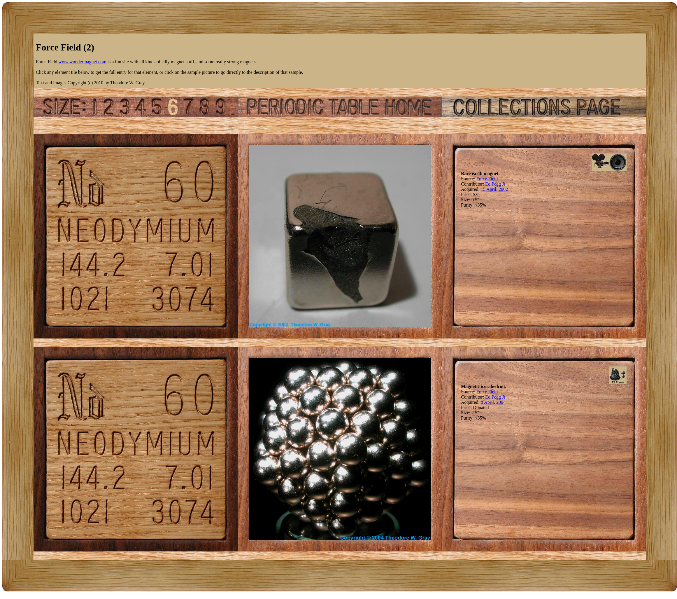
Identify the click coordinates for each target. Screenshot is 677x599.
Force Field (487, 178)
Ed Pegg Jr (495, 183)
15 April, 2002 (494, 189)
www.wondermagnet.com (82, 61)
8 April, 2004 (493, 402)
